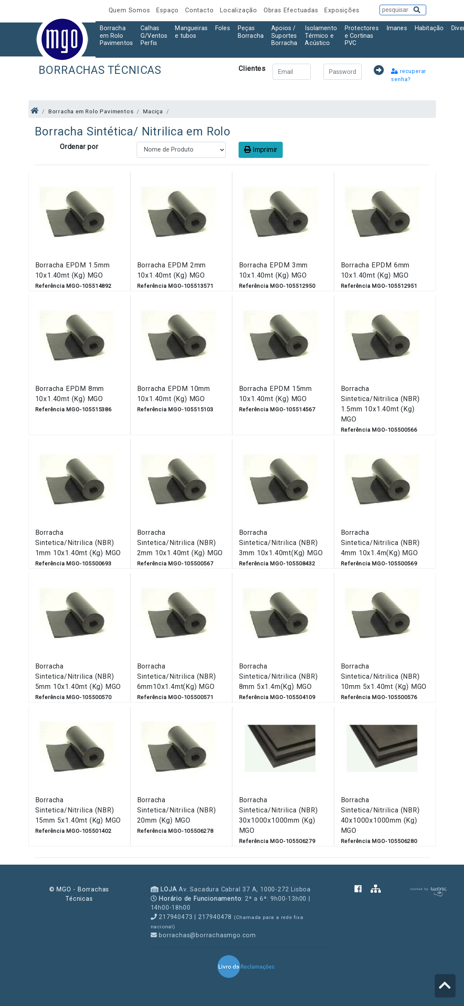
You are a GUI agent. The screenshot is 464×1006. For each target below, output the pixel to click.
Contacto (200, 10)
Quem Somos (130, 10)
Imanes (396, 28)
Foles (222, 28)
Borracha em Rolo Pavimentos (116, 36)
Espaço (168, 10)
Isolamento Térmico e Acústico (321, 36)
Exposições (341, 10)
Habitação (429, 28)
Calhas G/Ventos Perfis (154, 36)
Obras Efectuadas (292, 10)
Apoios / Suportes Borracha (284, 36)
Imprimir (260, 150)
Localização (239, 10)
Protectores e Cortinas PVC (362, 36)
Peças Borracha (251, 32)
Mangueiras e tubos (191, 32)
